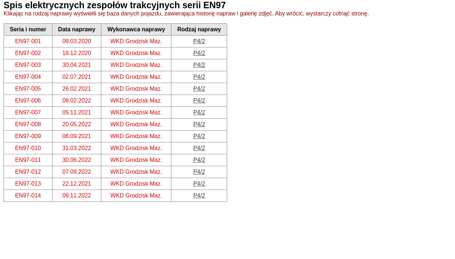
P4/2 (199, 41)
